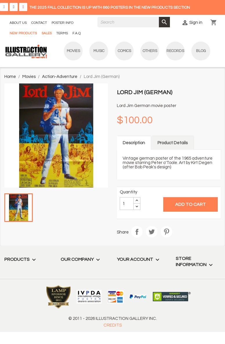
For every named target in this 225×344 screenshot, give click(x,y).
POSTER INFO (62, 23)
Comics (124, 51)
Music (98, 51)
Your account (139, 259)
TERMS (62, 33)
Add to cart (190, 204)
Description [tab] (134, 143)
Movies (73, 51)
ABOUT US (18, 23)
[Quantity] (127, 203)
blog (201, 51)
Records (175, 51)
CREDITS (113, 325)
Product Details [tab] (172, 143)
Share (137, 232)
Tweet (151, 232)
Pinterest (166, 232)
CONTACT (39, 23)
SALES (46, 33)
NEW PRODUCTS (23, 33)
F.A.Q (76, 33)
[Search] (133, 22)
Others (150, 51)
